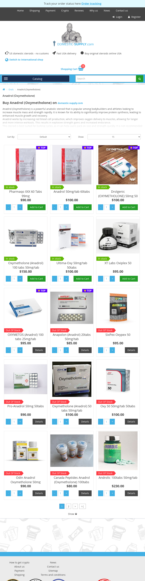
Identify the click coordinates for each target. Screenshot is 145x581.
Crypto (65, 10)
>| (82, 506)
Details (39, 350)
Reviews (79, 10)
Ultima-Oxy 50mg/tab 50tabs (71, 265)
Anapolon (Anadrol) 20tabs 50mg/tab (72, 337)
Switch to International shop (26, 59)
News (107, 10)
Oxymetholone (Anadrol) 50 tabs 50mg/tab (71, 408)
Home (20, 10)
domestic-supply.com (70, 103)
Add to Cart (36, 207)
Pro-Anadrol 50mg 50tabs (25, 406)
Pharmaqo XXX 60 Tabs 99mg (25, 193)
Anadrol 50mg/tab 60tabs (72, 191)
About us (19, 566)
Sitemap (53, 570)
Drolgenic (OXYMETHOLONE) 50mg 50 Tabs (118, 195)
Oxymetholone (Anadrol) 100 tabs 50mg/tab (25, 265)
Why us (94, 10)
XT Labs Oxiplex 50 (118, 263)
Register (134, 16)
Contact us (122, 10)
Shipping (35, 10)
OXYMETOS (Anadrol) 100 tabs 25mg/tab (26, 337)
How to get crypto (19, 562)
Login (117, 16)
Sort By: (11, 136)
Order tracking (91, 3)
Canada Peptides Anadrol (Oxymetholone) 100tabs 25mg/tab (72, 482)
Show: (81, 136)
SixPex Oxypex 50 (117, 335)
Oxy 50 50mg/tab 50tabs (117, 406)
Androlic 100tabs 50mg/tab (118, 478)
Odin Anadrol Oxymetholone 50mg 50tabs (26, 482)
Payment (50, 10)
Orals (11, 89)
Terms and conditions (53, 574)
